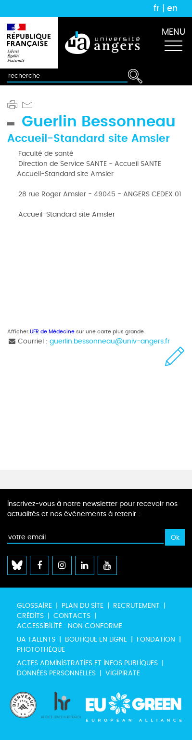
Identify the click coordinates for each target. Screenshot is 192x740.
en (172, 8)
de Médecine (52, 332)
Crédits (30, 616)
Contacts (71, 616)
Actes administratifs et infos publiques (87, 663)
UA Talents (36, 639)
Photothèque (41, 649)
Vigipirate (122, 673)
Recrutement (136, 606)
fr (157, 8)
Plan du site (82, 606)
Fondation (156, 639)
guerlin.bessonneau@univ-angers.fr (110, 341)
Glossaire (34, 606)
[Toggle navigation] (173, 43)
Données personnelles (56, 673)
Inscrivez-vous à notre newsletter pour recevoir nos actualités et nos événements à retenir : (92, 509)
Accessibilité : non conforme (69, 626)
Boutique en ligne (96, 639)
